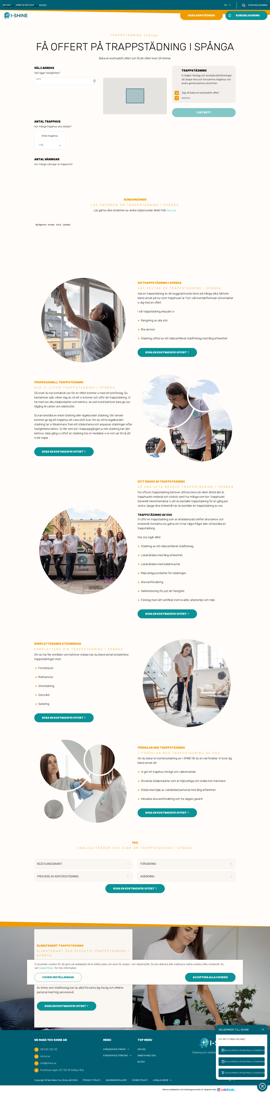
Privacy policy (92, 1080)
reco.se (171, 210)
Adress (38, 79)
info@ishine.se (48, 1063)
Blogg (42, 5)
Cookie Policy (140, 1080)
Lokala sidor (163, 1080)
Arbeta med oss (25, 5)
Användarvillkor (116, 1080)
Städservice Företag (160, 15)
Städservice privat (127, 15)
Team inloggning (257, 5)
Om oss (7, 5)
